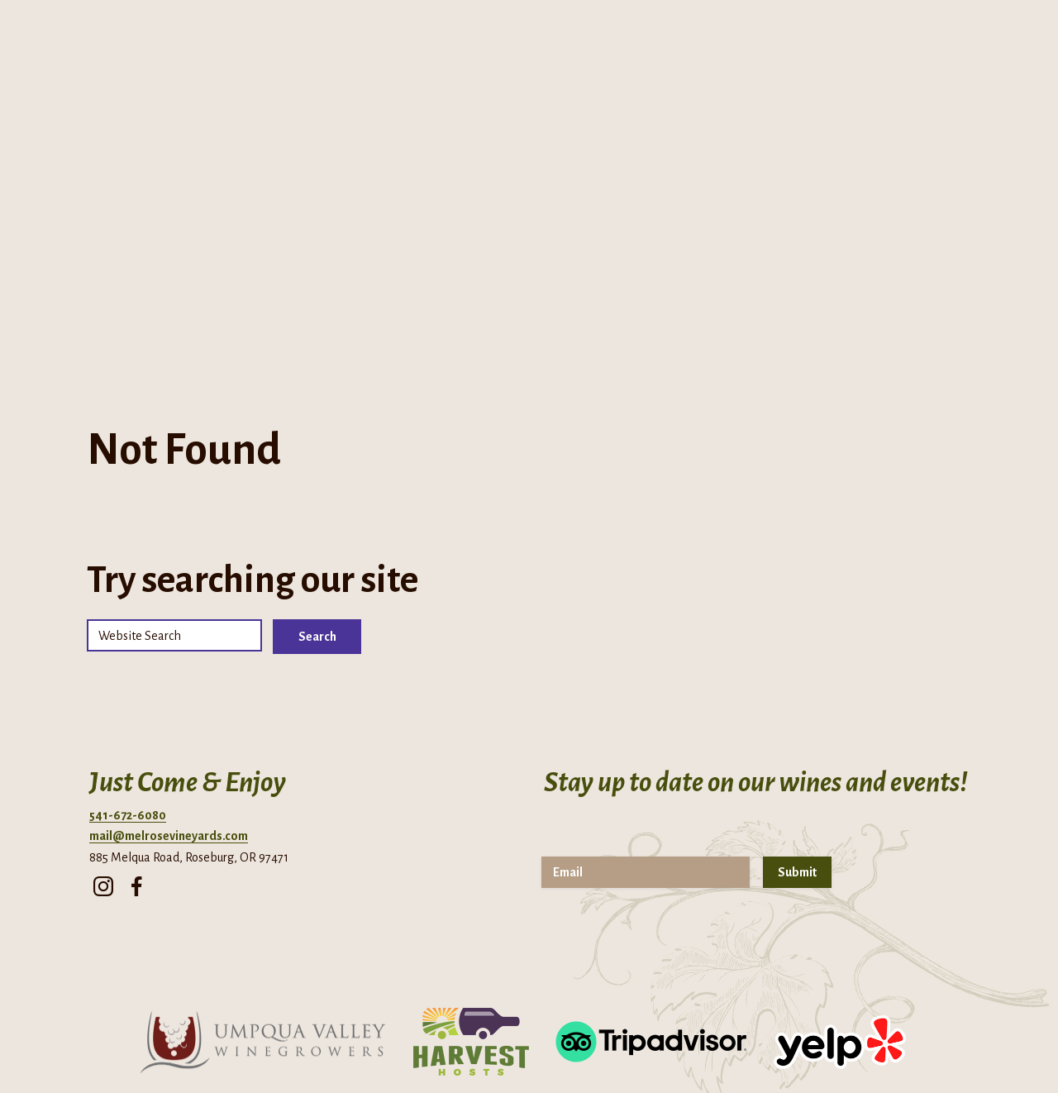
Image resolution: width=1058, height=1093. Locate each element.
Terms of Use (580, 1047)
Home (268, 191)
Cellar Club (488, 191)
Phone (205, 24)
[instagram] (103, 730)
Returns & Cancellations (691, 1047)
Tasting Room (405, 191)
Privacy (511, 1047)
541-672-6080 (127, 664)
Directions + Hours (97, 24)
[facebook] (136, 730)
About (327, 191)
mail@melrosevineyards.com (168, 684)
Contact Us (689, 191)
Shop (770, 191)
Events (561, 191)
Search (317, 485)
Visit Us (624, 191)
